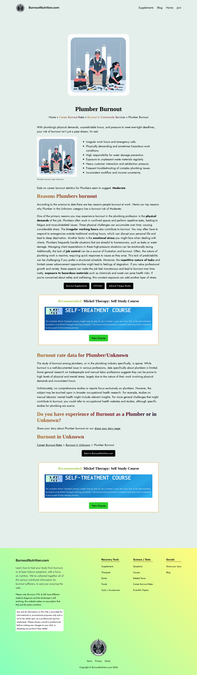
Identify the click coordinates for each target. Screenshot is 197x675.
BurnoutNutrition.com (44, 7)
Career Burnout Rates (71, 117)
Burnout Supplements (76, 285)
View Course (98, 338)
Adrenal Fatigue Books (120, 285)
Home (107, 661)
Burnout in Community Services (106, 117)
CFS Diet (98, 285)
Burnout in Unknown (78, 445)
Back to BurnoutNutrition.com (98, 453)
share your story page (107, 428)
